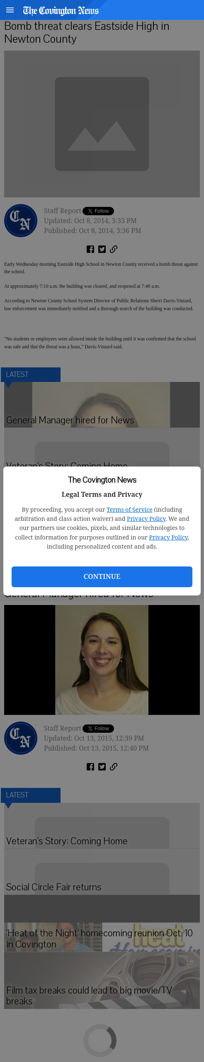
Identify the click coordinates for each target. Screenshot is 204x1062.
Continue (101, 576)
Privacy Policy (146, 518)
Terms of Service (130, 509)
